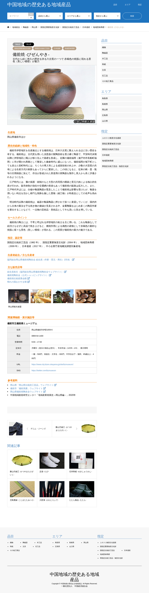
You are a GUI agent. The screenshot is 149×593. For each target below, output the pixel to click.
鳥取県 (105, 98)
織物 (104, 47)
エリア (127, 5)
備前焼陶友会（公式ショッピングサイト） (29, 275)
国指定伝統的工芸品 (42, 48)
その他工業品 (107, 81)
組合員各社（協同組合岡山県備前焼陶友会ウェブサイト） (36, 272)
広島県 (105, 115)
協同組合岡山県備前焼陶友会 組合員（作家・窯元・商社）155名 (40, 259)
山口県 (105, 121)
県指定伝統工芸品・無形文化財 (115, 166)
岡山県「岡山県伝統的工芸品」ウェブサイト (33, 385)
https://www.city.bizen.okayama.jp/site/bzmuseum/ (52, 364)
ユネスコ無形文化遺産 (111, 138)
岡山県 (28, 44)
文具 (104, 70)
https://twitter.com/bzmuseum (44, 370)
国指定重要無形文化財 (22, 48)
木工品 (105, 58)
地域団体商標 (70, 48)
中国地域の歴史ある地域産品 (71, 584)
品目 (115, 5)
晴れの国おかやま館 (18, 282)
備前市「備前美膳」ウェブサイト (28, 388)
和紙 (104, 64)
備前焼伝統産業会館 (18, 278)
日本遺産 (57, 48)
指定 (140, 5)
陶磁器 (17, 44)
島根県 (105, 104)
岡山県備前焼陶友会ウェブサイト (28, 391)
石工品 (105, 76)
